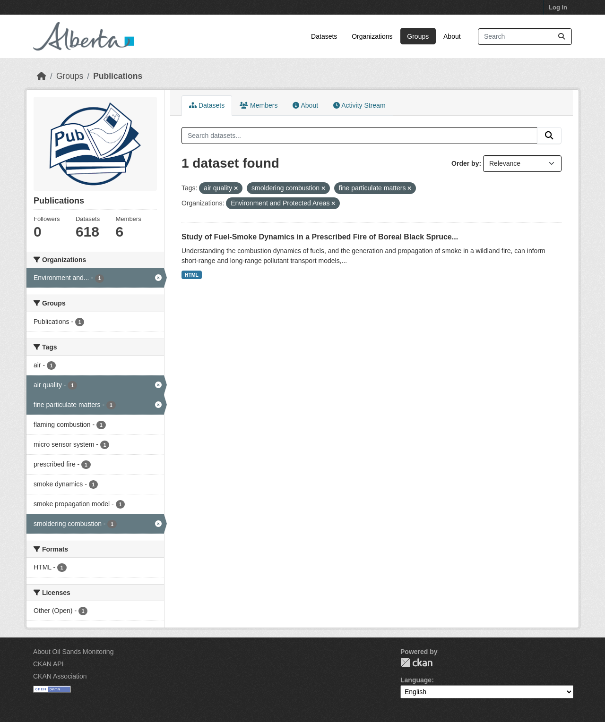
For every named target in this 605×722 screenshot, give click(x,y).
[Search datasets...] (525, 36)
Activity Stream (359, 105)
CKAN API (48, 664)
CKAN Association (60, 676)
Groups (418, 36)
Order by (465, 163)
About (452, 36)
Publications (117, 76)
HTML (192, 275)
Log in (558, 7)
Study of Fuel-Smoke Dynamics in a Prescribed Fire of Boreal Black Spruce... (320, 237)
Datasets (324, 36)
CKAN (416, 663)
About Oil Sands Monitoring (73, 651)
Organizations (372, 36)
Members (258, 105)
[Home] (41, 76)
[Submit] (561, 36)
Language (416, 680)
